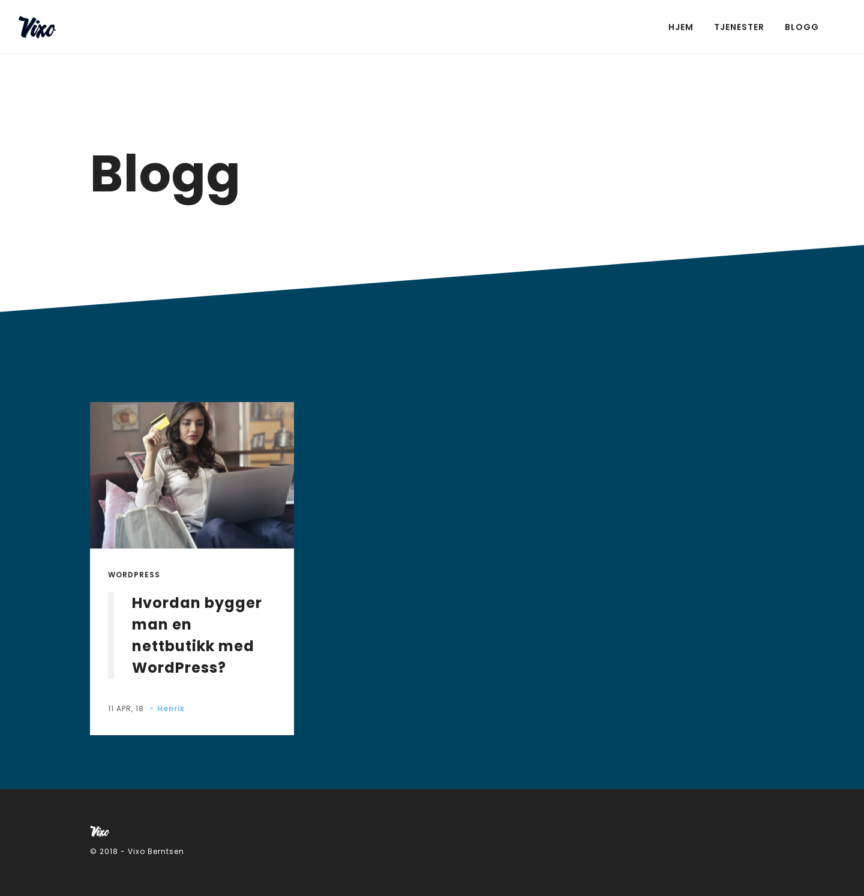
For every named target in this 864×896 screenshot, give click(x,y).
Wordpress (134, 575)
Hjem (681, 27)
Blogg (802, 27)
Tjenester (739, 27)
